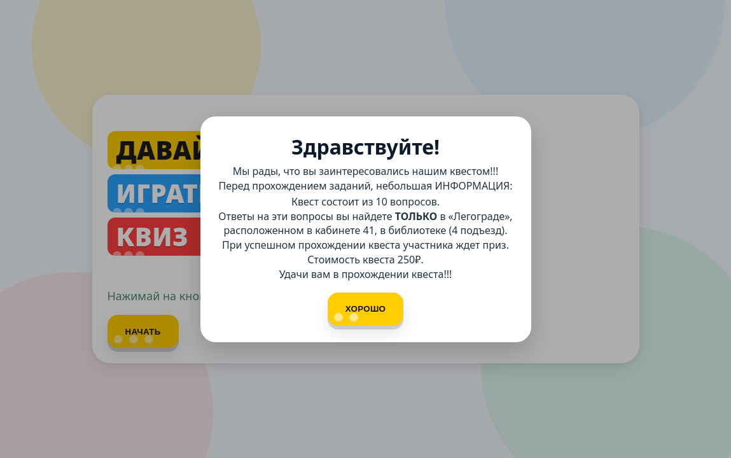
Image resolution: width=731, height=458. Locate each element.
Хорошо (360, 313)
